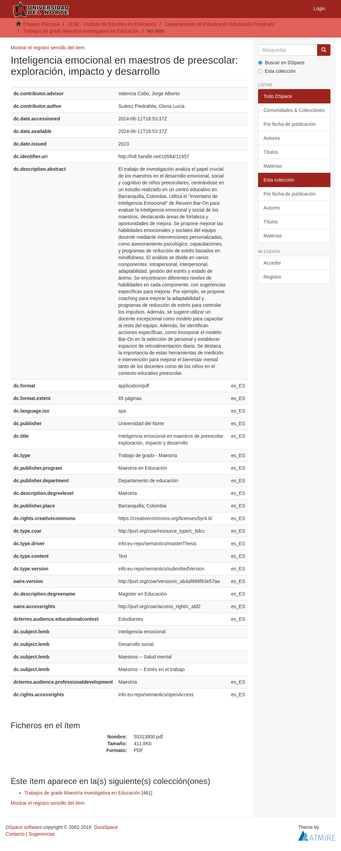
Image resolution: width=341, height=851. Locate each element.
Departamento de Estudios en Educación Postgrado (220, 24)
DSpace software (24, 827)
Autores (271, 138)
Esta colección (276, 71)
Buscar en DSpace (281, 62)
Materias (272, 166)
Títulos (270, 152)
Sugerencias (42, 834)
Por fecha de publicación (289, 124)
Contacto (15, 834)
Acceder (272, 263)
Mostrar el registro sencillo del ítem (48, 47)
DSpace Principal (41, 24)
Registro (272, 277)
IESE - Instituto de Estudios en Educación (112, 24)
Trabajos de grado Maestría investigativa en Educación (81, 31)
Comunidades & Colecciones (294, 110)
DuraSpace (106, 827)
